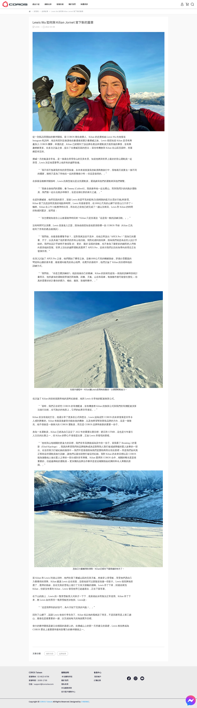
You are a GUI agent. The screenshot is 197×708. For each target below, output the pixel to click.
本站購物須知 (66, 676)
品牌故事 (62, 653)
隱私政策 (64, 684)
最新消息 (49, 653)
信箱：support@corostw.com (41, 684)
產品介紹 (35, 4)
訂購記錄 (97, 680)
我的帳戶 (97, 676)
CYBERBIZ (85, 701)
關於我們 (64, 680)
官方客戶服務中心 (68, 691)
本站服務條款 (66, 688)
